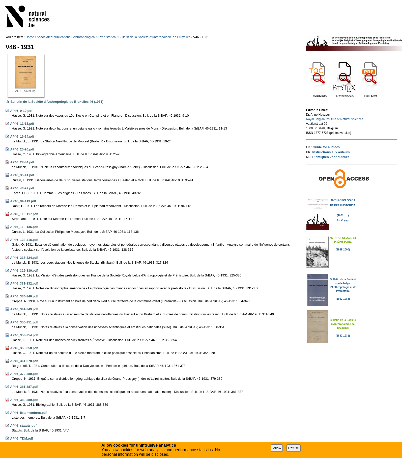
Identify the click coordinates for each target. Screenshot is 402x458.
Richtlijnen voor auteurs (330, 157)
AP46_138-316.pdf (24, 240)
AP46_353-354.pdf (24, 335)
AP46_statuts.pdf (23, 425)
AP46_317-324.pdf (24, 258)
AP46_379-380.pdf (24, 374)
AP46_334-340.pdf (24, 296)
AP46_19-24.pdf (22, 136)
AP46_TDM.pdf (21, 438)
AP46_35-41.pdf (22, 175)
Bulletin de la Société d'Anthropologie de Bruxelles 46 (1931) (56, 102)
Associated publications (54, 37)
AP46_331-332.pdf (24, 283)
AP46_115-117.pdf (24, 214)
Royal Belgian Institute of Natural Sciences (334, 119)
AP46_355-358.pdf (24, 348)
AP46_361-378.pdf (24, 361)
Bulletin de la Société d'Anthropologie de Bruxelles (155, 37)
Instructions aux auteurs (331, 152)
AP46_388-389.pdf (24, 400)
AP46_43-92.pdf (22, 188)
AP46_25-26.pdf (22, 149)
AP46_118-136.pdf (24, 227)
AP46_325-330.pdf (24, 270)
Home (29, 37)
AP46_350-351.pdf (24, 322)
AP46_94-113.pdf (23, 201)
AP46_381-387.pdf (24, 387)
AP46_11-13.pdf (22, 123)
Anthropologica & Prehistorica (94, 37)
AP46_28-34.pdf (22, 162)
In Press (343, 220)
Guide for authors (326, 147)
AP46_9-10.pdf (21, 111)
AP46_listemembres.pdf (28, 413)
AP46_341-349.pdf (24, 309)
